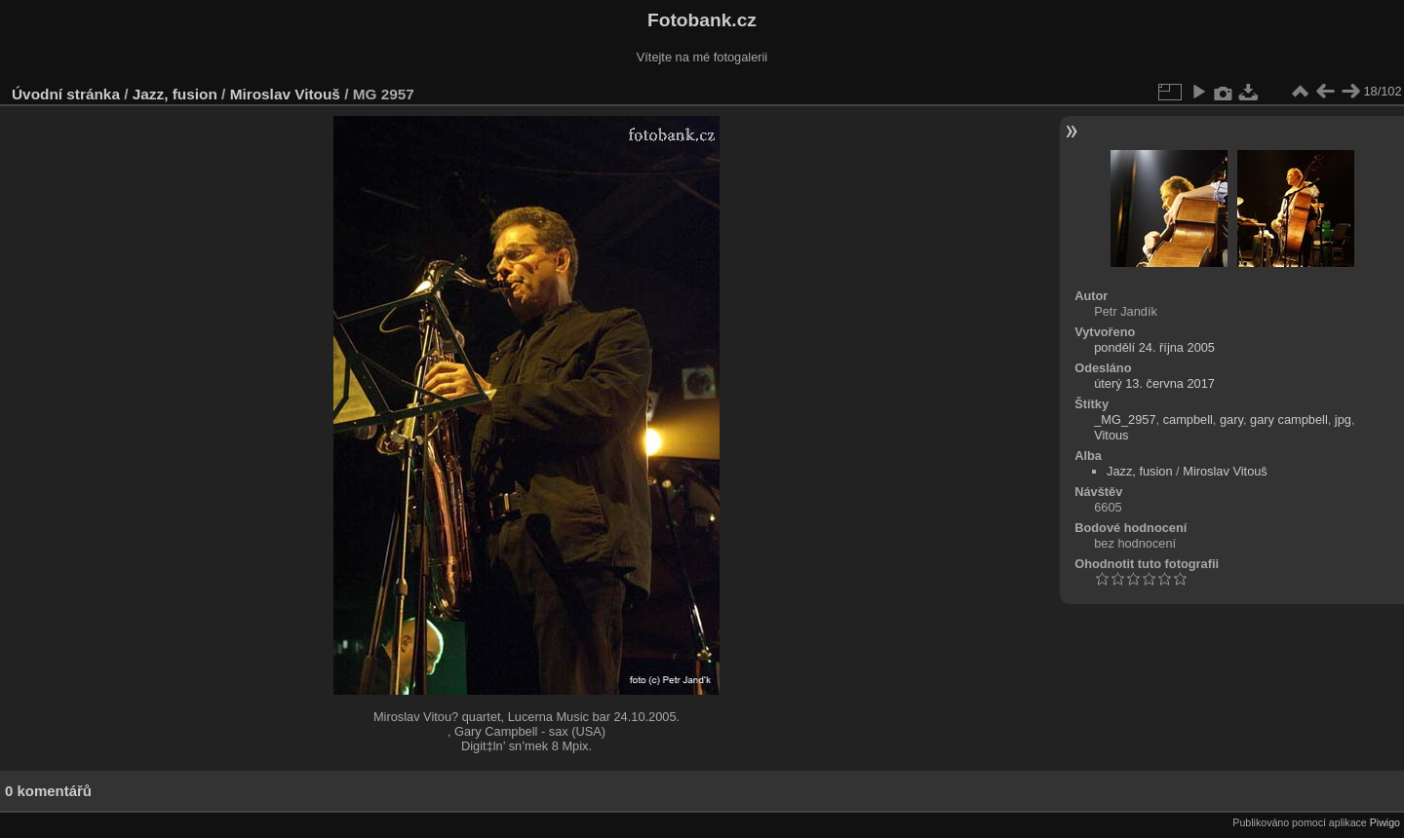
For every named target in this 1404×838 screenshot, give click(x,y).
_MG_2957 (1124, 419)
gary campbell (1289, 419)
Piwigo (1385, 822)
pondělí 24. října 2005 (1154, 347)
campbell (1188, 419)
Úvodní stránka (66, 94)
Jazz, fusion (175, 94)
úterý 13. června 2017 (1154, 383)
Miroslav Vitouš (285, 94)
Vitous (1111, 435)
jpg (1343, 419)
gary (1231, 419)
